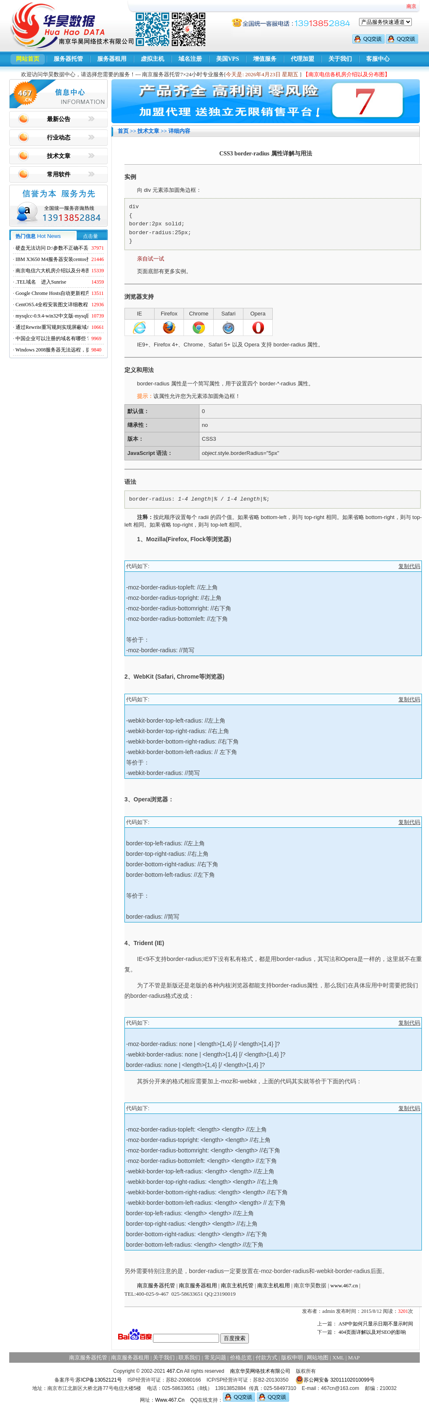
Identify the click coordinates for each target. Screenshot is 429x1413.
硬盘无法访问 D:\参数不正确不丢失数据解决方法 (70, 248)
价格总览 (241, 1357)
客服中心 (378, 59)
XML (338, 1357)
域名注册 (190, 59)
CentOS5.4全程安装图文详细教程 (52, 304)
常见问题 (215, 1357)
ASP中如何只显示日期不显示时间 (376, 1324)
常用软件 (58, 174)
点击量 (90, 236)
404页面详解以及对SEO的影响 (372, 1332)
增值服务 (265, 59)
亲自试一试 (150, 259)
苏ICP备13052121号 (98, 1380)
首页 (123, 131)
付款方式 (266, 1357)
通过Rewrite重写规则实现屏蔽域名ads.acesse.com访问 (74, 327)
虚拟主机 (152, 59)
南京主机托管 (237, 1285)
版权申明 (292, 1357)
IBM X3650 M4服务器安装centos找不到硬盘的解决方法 (76, 259)
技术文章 (58, 156)
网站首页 (27, 59)
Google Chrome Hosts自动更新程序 (53, 293)
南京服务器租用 (198, 1285)
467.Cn (175, 1371)
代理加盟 (302, 59)
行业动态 (58, 137)
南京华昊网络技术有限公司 (260, 1371)
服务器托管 (68, 59)
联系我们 (189, 1357)
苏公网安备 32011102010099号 (335, 1380)
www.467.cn (344, 1285)
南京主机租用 (273, 1285)
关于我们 (340, 59)
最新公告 (58, 119)
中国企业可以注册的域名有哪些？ (53, 338)
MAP (354, 1357)
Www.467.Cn (169, 1400)
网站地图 (317, 1357)
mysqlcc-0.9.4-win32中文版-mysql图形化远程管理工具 (74, 316)
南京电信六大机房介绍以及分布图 (53, 271)
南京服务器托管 (156, 1285)
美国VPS (227, 59)
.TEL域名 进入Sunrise (41, 282)
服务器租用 (112, 59)
